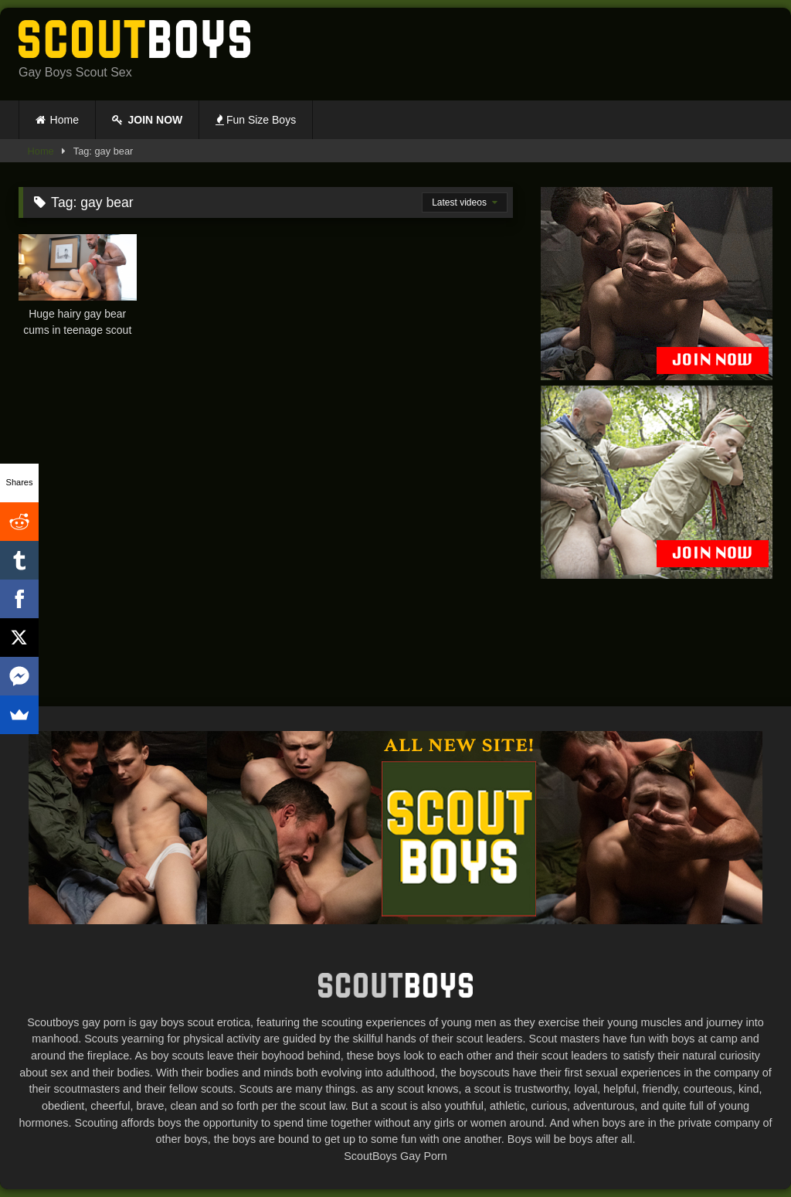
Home (64, 120)
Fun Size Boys (256, 120)
